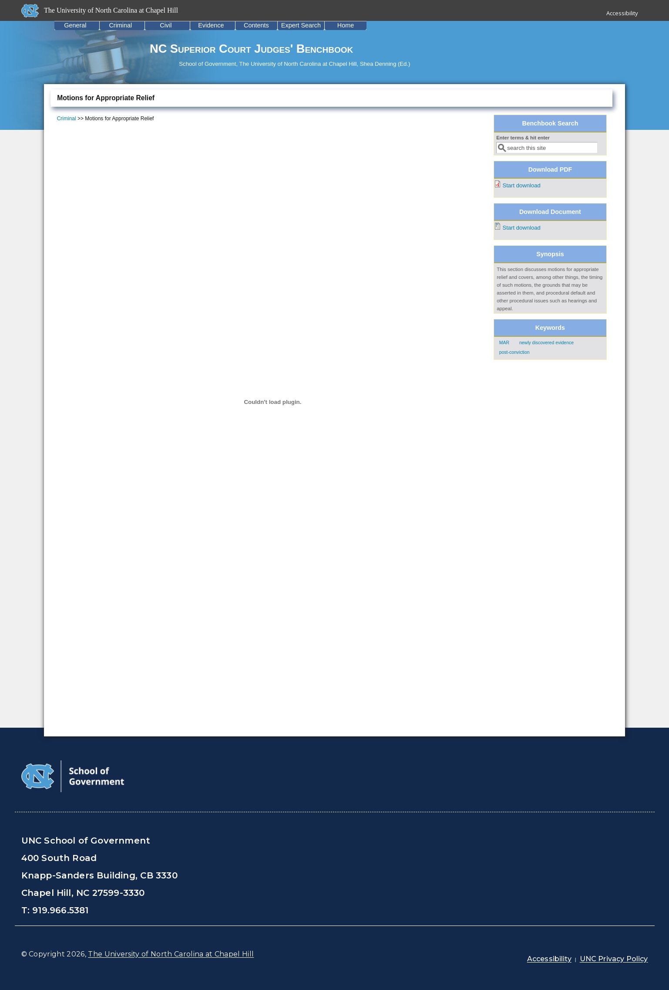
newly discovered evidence (546, 342)
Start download (521, 185)
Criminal (120, 25)
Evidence (211, 25)
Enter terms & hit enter (523, 137)
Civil (165, 25)
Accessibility (622, 13)
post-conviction (514, 352)
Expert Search (301, 25)
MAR (504, 342)
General (75, 25)
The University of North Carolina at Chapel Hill (171, 954)
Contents (256, 25)
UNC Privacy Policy (614, 959)
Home (345, 25)
